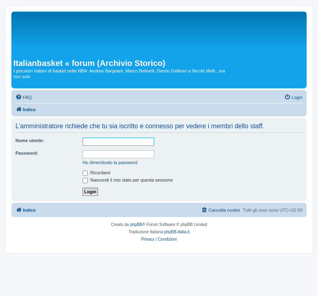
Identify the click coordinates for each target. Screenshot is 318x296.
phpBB (136, 224)
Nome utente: (29, 140)
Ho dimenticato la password (110, 162)
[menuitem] (23, 97)
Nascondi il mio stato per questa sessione (128, 180)
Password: (26, 153)
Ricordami (97, 172)
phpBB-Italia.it (176, 232)
